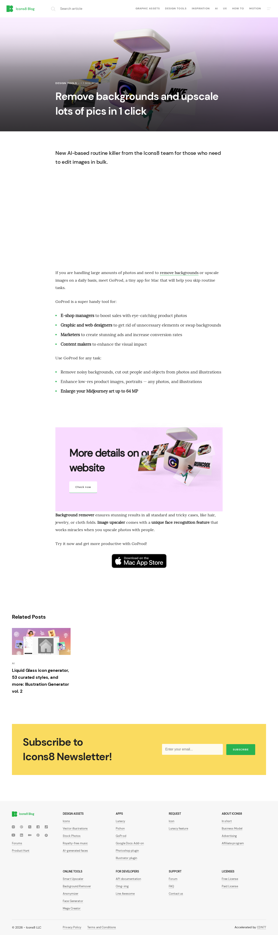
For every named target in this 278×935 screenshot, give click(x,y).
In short (227, 821)
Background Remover (77, 886)
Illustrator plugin (126, 858)
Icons (66, 821)
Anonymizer (70, 893)
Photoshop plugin (127, 850)
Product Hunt (21, 850)
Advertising (229, 836)
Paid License (230, 886)
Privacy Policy (72, 927)
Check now (83, 487)
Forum (173, 879)
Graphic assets (148, 8)
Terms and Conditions (101, 927)
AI (216, 8)
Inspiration (201, 8)
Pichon (120, 828)
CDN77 (261, 927)
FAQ (171, 886)
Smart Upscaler (73, 879)
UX (225, 8)
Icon (171, 821)
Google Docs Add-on (130, 843)
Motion (255, 8)
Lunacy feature (178, 828)
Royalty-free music (75, 843)
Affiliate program (233, 843)
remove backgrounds (179, 272)
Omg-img (122, 886)
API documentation (128, 879)
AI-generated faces (75, 850)
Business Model (232, 828)
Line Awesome (125, 893)
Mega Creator (72, 908)
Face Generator (73, 901)
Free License (230, 879)
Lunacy (120, 821)
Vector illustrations (75, 828)
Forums (17, 843)
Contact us (176, 893)
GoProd (121, 836)
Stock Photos (72, 836)
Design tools (176, 8)
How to (238, 8)
